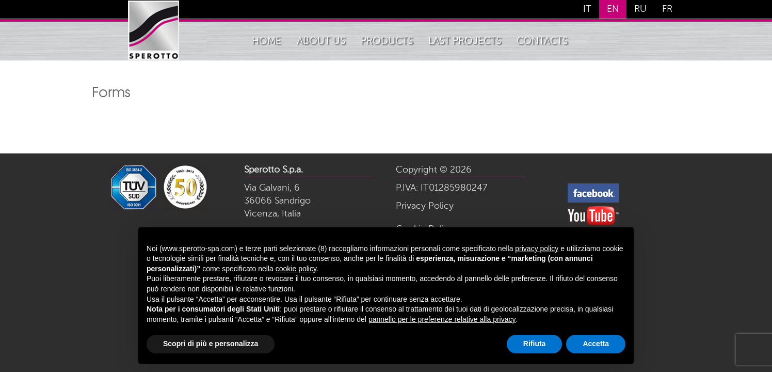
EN (613, 9)
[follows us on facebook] (593, 201)
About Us (321, 41)
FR (667, 9)
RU (640, 9)
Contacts (542, 41)
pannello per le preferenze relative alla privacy (442, 319)
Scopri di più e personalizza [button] (210, 343)
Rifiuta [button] (534, 343)
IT (587, 9)
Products (387, 41)
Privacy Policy (425, 206)
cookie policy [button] (296, 269)
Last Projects (464, 41)
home (266, 41)
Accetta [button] (596, 343)
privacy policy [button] (536, 248)
